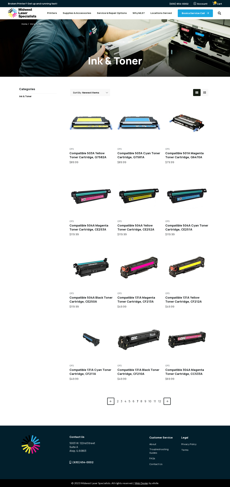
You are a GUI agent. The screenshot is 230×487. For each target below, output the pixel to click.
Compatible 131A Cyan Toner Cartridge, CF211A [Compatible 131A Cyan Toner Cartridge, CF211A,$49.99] (88, 375)
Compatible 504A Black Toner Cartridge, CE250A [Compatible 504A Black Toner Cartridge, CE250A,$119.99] (89, 302)
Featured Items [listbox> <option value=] (95, 93)
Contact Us (156, 463)
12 (159, 404)
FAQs (152, 458)
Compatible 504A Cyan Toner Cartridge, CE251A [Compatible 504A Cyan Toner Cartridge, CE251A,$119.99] (184, 229)
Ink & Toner (36, 23)
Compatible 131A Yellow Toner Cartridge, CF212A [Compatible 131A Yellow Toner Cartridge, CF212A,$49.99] (184, 302)
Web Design (141, 483)
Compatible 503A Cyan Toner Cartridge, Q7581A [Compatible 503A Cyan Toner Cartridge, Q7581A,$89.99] (136, 156)
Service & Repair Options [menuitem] (112, 13)
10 (149, 404)
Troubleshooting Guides (159, 450)
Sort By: (77, 93)
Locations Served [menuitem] (161, 13)
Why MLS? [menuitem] (139, 13)
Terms (185, 448)
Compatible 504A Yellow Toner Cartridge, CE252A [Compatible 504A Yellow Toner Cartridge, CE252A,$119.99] (137, 229)
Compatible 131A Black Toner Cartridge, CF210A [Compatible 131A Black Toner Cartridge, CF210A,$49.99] (136, 375)
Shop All (24, 112)
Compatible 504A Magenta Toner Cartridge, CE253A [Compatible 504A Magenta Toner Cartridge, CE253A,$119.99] (90, 229)
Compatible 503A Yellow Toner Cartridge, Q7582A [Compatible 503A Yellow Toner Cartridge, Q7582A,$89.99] (89, 156)
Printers (24, 107)
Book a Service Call (193, 13)
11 (155, 404)
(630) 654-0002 (178, 3)
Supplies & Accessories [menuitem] (77, 13)
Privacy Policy (189, 442)
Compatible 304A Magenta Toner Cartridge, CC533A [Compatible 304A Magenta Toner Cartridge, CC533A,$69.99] (186, 375)
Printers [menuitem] (52, 13)
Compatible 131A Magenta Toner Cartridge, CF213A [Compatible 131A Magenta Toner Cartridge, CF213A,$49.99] (137, 302)
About (153, 442)
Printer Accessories (31, 101)
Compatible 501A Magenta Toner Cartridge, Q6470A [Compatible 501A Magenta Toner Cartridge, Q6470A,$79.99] (186, 156)
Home (25, 23)
